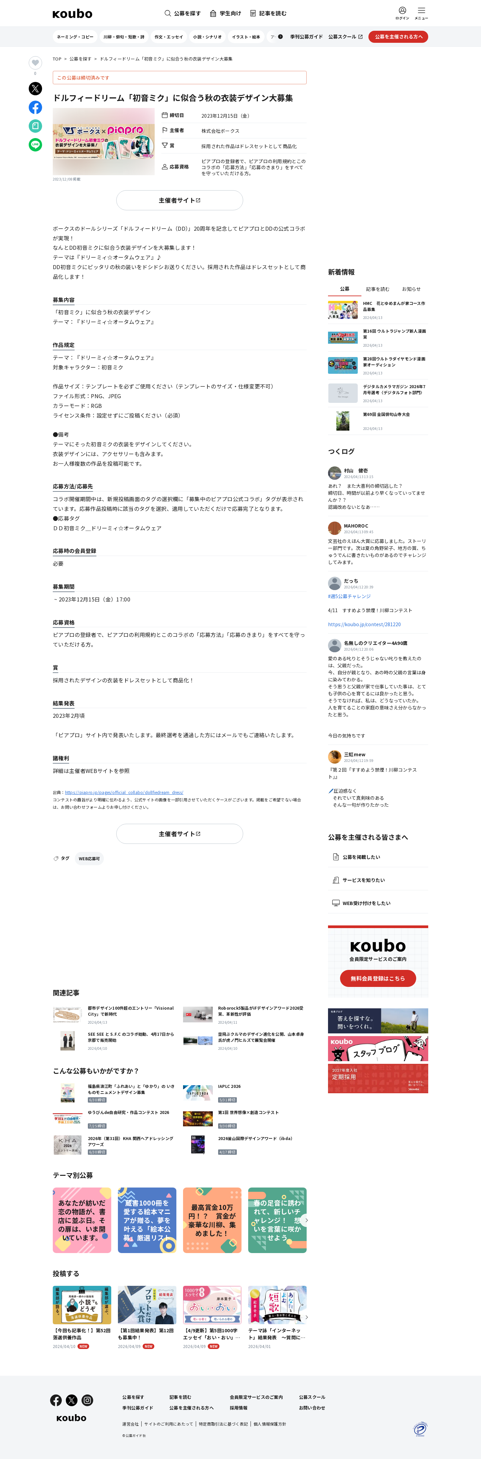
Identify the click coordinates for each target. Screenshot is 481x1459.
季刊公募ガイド (137, 1408)
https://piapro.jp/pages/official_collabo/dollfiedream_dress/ (124, 792)
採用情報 (239, 1408)
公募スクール (312, 1397)
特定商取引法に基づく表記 (223, 1424)
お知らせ (411, 289)
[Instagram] (87, 1400)
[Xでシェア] (35, 88)
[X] (71, 1400)
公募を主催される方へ (191, 1408)
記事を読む (378, 289)
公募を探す (80, 59)
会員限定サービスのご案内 (256, 1397)
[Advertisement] (180, 925)
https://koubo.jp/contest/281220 (364, 624)
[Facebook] (56, 1400)
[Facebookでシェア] (35, 107)
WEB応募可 (89, 858)
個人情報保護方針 (270, 1424)
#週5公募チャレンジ (349, 596)
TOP (57, 59)
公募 (345, 288)
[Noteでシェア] (35, 126)
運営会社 (130, 1424)
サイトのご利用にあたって (168, 1424)
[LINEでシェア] (35, 144)
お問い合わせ (312, 1408)
